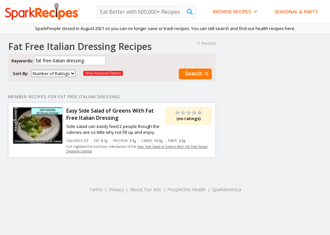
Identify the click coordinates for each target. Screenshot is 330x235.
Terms (96, 189)
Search (197, 74)
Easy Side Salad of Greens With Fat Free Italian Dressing (110, 114)
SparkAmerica (226, 189)
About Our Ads (145, 189)
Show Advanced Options (103, 73)
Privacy (116, 189)
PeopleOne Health (186, 189)
